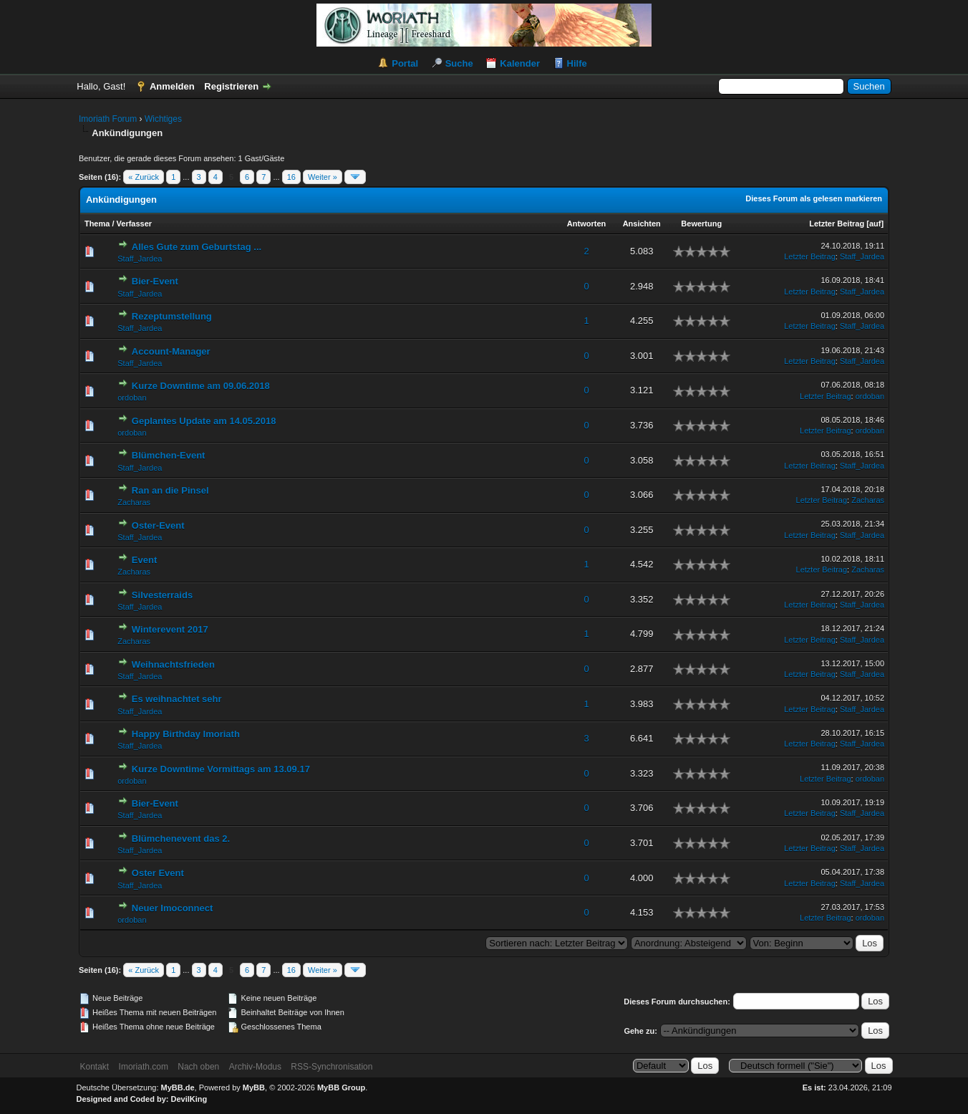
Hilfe (577, 63)
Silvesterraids (162, 595)
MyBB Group (341, 1087)
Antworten (586, 223)
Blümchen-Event (168, 455)
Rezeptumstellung (172, 316)
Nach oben (198, 1067)
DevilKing (189, 1099)
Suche (459, 63)
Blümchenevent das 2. (181, 838)
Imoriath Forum (108, 119)
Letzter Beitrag (836, 223)
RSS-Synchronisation (331, 1067)
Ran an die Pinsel (170, 490)
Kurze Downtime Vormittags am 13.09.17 (221, 769)
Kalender (520, 63)
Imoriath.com (143, 1067)
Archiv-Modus (255, 1067)
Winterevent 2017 (170, 629)
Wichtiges (163, 119)
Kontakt (95, 1067)
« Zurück (143, 177)
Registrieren (231, 86)
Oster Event (158, 873)
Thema (97, 223)
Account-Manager (171, 351)
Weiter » (322, 177)
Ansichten (642, 223)
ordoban (131, 397)
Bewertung (701, 223)
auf (875, 223)
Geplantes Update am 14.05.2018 (204, 421)
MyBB (254, 1087)
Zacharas (133, 502)
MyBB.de (178, 1087)
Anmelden (172, 86)
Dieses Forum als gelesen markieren (813, 198)
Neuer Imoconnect (172, 908)
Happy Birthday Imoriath (186, 734)
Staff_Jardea (139, 258)
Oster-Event (158, 525)
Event (144, 559)
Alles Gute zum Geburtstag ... (196, 246)
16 (291, 177)
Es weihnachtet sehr (177, 698)
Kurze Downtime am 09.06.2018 (201, 385)
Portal (405, 63)
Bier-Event (155, 281)
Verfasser (135, 223)
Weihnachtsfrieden (173, 664)
